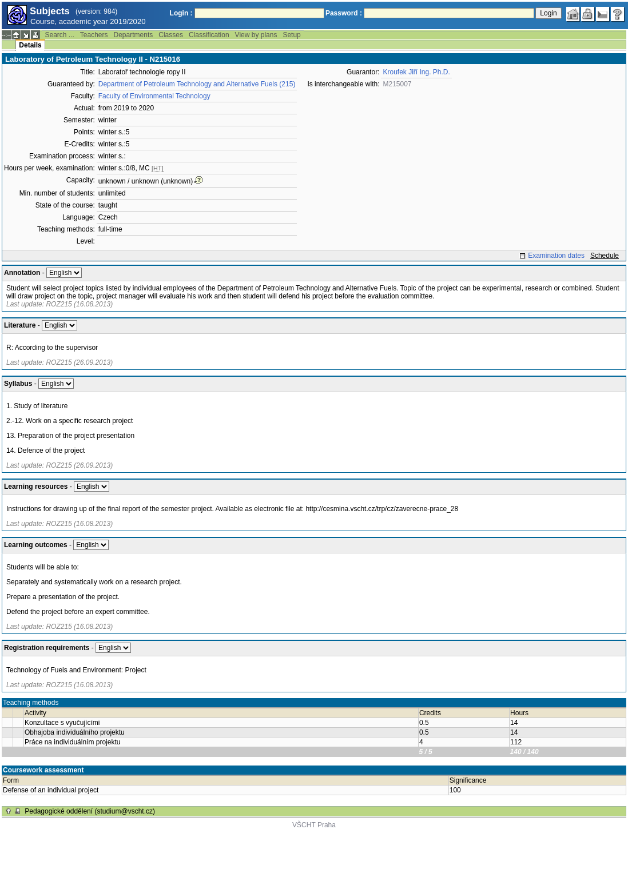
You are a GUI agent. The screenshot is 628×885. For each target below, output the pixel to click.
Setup (291, 35)
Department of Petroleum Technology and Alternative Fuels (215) (197, 84)
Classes (170, 35)
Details (30, 45)
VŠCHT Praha (314, 825)
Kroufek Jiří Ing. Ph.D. (416, 72)
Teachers (94, 35)
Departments (133, 35)
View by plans (256, 35)
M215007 (397, 84)
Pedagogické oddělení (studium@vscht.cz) (90, 811)
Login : (181, 13)
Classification (209, 35)
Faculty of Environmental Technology (154, 96)
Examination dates (556, 256)
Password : (343, 13)
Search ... (59, 35)
